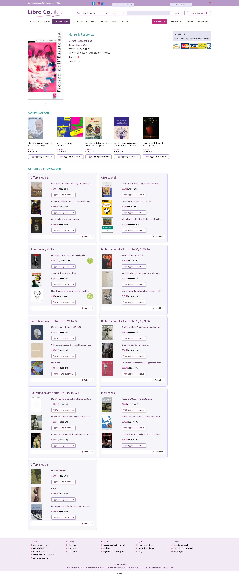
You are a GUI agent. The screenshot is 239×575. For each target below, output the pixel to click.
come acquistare (146, 545)
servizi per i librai (40, 552)
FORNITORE (176, 22)
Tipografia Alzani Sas (78, 45)
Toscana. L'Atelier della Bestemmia (137, 399)
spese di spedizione (147, 548)
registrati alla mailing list (113, 552)
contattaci (72, 552)
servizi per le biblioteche (43, 555)
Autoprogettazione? (65, 143)
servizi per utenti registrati (114, 545)
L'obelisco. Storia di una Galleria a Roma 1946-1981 (73, 417)
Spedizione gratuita (42, 249)
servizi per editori (40, 558)
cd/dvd (114, 22)
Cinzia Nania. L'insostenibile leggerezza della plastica (145, 363)
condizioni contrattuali (183, 548)
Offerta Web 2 (39, 177)
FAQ (140, 552)
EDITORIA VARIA (61, 22)
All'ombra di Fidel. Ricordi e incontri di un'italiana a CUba (146, 219)
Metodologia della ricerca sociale (136, 201)
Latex (53, 488)
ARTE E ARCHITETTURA (40, 22)
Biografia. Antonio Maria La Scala (42, 143)
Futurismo (55, 363)
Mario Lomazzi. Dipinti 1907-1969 (66, 327)
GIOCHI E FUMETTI (79, 22)
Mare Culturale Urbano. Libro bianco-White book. (73, 399)
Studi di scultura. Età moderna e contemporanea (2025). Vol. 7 (149, 327)
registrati (128, 5)
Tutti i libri (88, 237)
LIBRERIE (189, 22)
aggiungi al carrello (41, 157)
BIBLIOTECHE (203, 22)
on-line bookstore (40, 545)
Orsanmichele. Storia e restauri (135, 345)
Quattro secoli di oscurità (154, 143)
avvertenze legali (181, 545)
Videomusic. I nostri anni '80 (63, 273)
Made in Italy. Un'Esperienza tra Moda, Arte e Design (145, 273)
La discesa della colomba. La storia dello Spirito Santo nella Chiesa (80, 201)
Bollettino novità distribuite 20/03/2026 (125, 321)
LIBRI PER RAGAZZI (99, 22)
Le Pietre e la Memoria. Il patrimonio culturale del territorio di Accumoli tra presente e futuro (92, 434)
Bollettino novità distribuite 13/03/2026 (54, 392)
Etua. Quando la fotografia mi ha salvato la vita (72, 291)
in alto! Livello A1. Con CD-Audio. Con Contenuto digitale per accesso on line (155, 417)
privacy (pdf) (179, 552)
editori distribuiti (40, 548)
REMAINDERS (159, 22)
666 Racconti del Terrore (132, 255)
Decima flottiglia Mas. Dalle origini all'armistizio (106, 143)
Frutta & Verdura (58, 471)
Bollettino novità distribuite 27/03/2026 (54, 321)
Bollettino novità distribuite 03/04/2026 (125, 249)
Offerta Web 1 (110, 177)
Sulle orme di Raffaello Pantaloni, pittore (140, 184)
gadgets (126, 22)
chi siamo (72, 545)
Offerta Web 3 (39, 464)
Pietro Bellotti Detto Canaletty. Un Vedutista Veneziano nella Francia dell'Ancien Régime (90, 184)
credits (119, 573)
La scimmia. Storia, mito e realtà (65, 219)
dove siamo (73, 548)
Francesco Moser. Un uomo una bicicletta (69, 255)
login (117, 5)
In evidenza (108, 392)
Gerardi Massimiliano (80, 41)
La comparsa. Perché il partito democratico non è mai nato (77, 506)
